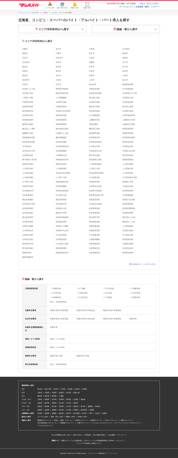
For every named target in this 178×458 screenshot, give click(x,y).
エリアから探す (42, 417)
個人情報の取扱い (99, 435)
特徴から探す (82, 417)
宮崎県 (75, 410)
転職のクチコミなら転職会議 (71, 440)
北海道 (39, 399)
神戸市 (84, 413)
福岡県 (39, 410)
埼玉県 (55, 389)
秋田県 (68, 399)
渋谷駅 (39, 413)
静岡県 (54, 396)
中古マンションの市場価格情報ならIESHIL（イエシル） (104, 440)
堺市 (91, 413)
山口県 (68, 406)
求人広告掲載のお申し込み (60, 435)
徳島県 (75, 406)
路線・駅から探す (126, 29)
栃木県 (77, 389)
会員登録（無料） (143, 7)
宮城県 (61, 399)
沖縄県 (91, 410)
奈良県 (68, 393)
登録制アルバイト (96, 420)
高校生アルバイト (81, 420)
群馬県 (84, 389)
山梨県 (39, 403)
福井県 (75, 403)
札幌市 (104, 413)
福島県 (83, 399)
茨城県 (70, 389)
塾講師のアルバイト (44, 420)
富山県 (61, 403)
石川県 (68, 403)
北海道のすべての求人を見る (144, 264)
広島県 (61, 406)
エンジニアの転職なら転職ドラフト (89, 443)
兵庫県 (47, 393)
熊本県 (61, 410)
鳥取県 (39, 406)
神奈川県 (48, 389)
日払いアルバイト (112, 420)
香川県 (83, 406)
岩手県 (54, 399)
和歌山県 (76, 393)
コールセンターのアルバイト (102, 423)
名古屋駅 (76, 413)
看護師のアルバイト (67, 423)
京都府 (54, 393)
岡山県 (54, 406)
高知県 (97, 406)
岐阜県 (47, 396)
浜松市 (68, 413)
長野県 (54, 403)
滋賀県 (61, 393)
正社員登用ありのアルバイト (47, 423)
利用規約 (88, 435)
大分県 (68, 410)
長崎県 (54, 410)
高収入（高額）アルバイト (63, 420)
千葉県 (63, 389)
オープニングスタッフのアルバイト (127, 423)
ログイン (156, 7)
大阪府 (39, 393)
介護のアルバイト (83, 423)
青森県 (47, 399)
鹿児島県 (84, 410)
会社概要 (112, 435)
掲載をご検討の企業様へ (150, 3)
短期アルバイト (126, 420)
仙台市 (97, 413)
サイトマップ (122, 435)
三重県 (61, 396)
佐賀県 (47, 410)
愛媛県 (90, 406)
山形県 (75, 399)
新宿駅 (47, 413)
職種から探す (70, 417)
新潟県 (47, 403)
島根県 (47, 406)
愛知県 (39, 396)
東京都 (39, 389)
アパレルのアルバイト (45, 426)
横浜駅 (61, 413)
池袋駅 (54, 413)
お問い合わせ (77, 435)
